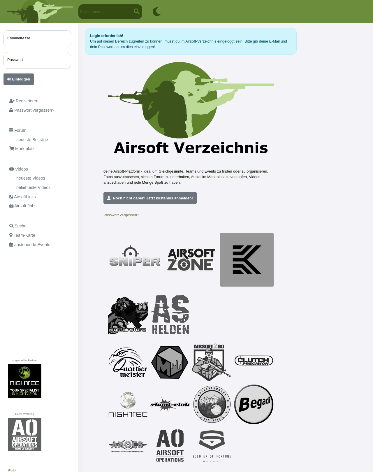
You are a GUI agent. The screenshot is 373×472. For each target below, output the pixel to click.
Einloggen (18, 79)
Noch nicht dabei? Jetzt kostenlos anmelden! (150, 198)
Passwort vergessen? (121, 215)
